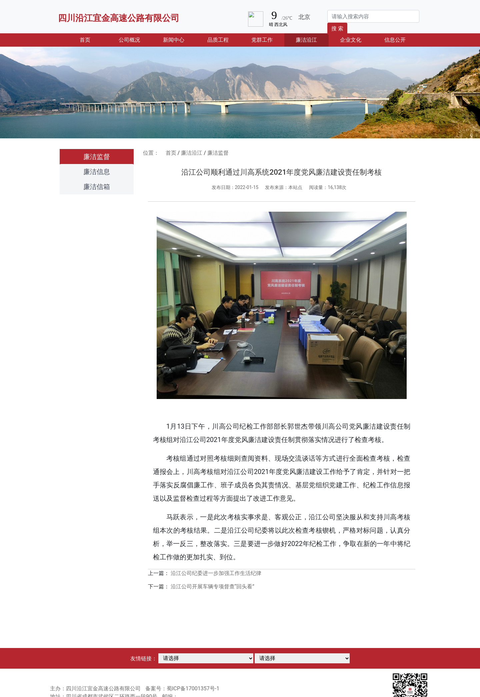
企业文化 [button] (350, 40)
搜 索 (337, 28)
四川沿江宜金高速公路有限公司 (118, 18)
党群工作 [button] (262, 40)
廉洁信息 (96, 172)
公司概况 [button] (129, 40)
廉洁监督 (96, 157)
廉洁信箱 (96, 187)
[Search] (373, 16)
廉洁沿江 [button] (306, 40)
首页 (93, 39)
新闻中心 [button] (173, 40)
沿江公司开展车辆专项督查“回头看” (212, 586)
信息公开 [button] (395, 40)
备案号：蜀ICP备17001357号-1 (182, 688)
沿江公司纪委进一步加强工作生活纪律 (216, 573)
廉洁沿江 (191, 153)
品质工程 (218, 40)
